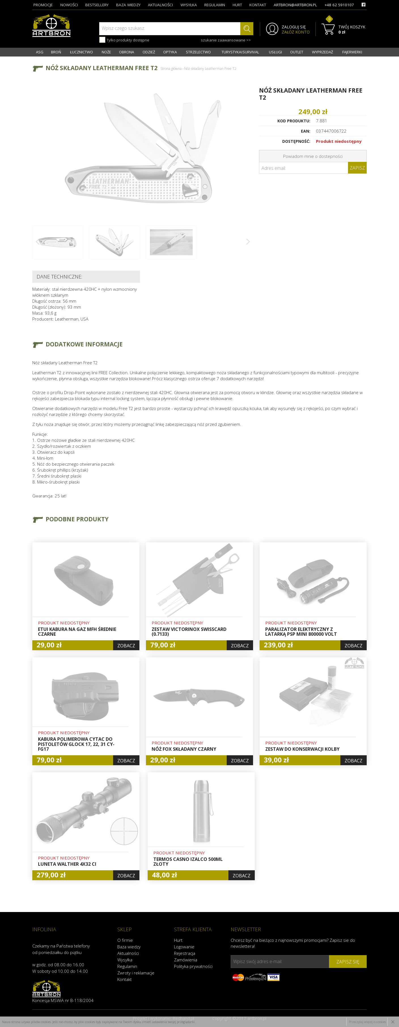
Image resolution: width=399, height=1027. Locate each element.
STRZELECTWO (198, 52)
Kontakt (124, 979)
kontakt (257, 4)
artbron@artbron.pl (295, 4)
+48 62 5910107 (339, 4)
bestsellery (97, 4)
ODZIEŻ (149, 52)
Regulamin (127, 966)
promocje (43, 4)
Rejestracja (184, 953)
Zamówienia (185, 960)
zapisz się (347, 962)
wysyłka (189, 4)
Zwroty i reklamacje (135, 973)
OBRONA (126, 52)
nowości (69, 4)
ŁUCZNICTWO (81, 52)
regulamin (214, 4)
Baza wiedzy (129, 946)
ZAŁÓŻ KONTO (296, 32)
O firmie (125, 940)
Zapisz (357, 168)
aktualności (160, 4)
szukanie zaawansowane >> (226, 40)
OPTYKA (170, 52)
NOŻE (106, 52)
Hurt (178, 940)
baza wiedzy (128, 4)
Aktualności (128, 953)
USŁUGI (275, 52)
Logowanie (184, 946)
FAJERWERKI (352, 52)
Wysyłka (124, 960)
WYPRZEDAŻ (322, 52)
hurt (237, 4)
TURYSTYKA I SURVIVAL (240, 52)
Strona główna (171, 68)
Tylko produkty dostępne (124, 40)
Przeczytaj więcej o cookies (367, 1022)
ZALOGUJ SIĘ (294, 27)
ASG (39, 52)
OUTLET (296, 52)
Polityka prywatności (193, 966)
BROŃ (56, 52)
